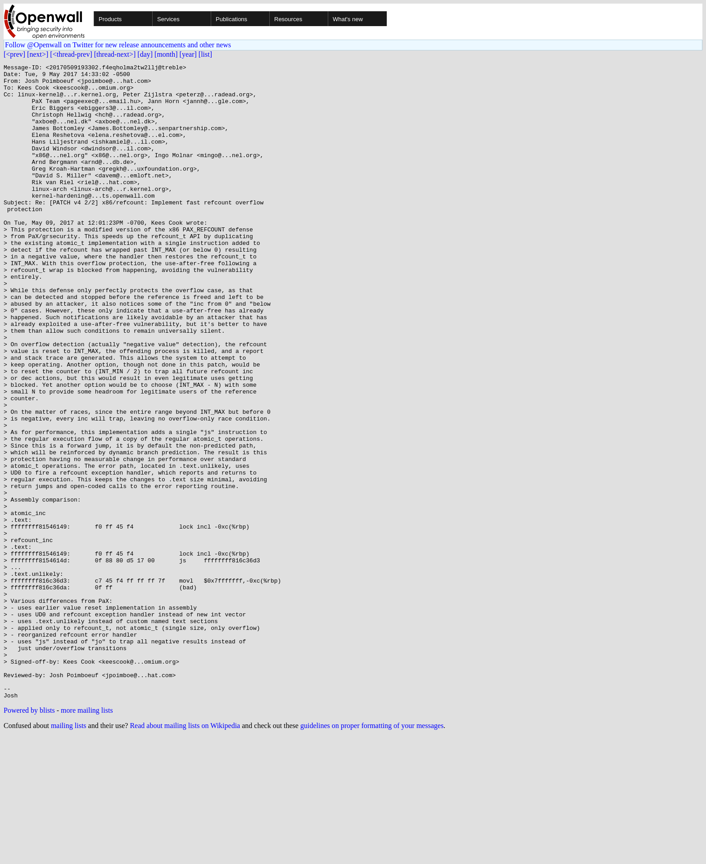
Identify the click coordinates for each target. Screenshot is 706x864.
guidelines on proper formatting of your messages (372, 852)
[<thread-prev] (71, 54)
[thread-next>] (115, 54)
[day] (145, 54)
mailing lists (68, 852)
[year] (188, 54)
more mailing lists (87, 837)
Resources (288, 19)
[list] (205, 54)
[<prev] (14, 54)
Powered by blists (29, 837)
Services (168, 19)
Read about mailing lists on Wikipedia (185, 852)
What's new (348, 19)
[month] (166, 54)
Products (110, 19)
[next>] (37, 54)
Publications (231, 19)
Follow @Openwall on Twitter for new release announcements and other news (118, 45)
